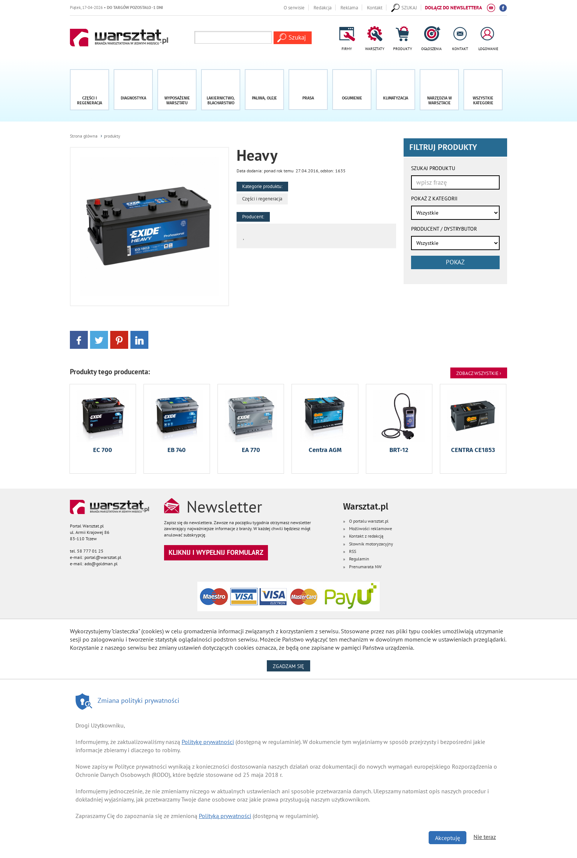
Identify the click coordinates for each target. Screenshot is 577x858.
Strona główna (84, 136)
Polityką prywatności (225, 815)
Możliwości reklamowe (370, 528)
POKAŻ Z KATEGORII (434, 198)
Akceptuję (447, 838)
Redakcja (322, 7)
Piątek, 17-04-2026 (116, 7)
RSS (352, 551)
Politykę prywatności (208, 741)
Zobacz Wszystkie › (478, 373)
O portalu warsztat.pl (369, 521)
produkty (112, 136)
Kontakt (374, 7)
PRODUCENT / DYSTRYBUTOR (444, 228)
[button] (483, 89)
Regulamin (359, 559)
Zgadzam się (291, 666)
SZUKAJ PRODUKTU (433, 168)
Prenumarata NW (365, 566)
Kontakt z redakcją (366, 536)
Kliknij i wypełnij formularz (216, 552)
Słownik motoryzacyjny (371, 544)
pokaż (455, 262)
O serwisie (294, 7)
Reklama (349, 7)
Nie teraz (484, 836)
